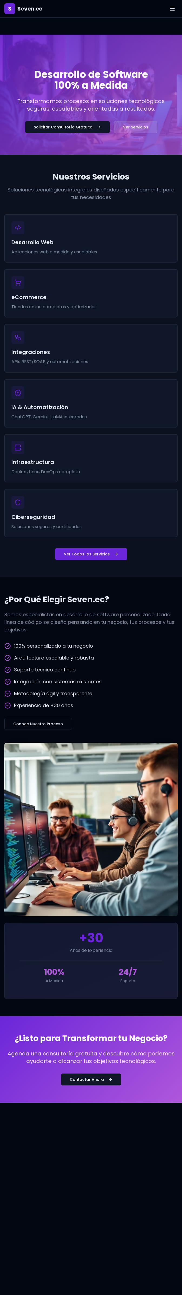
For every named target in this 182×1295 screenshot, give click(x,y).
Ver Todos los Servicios (91, 554)
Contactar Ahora (91, 1079)
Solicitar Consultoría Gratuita (67, 127)
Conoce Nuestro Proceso (38, 724)
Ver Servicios (135, 127)
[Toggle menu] (172, 8)
